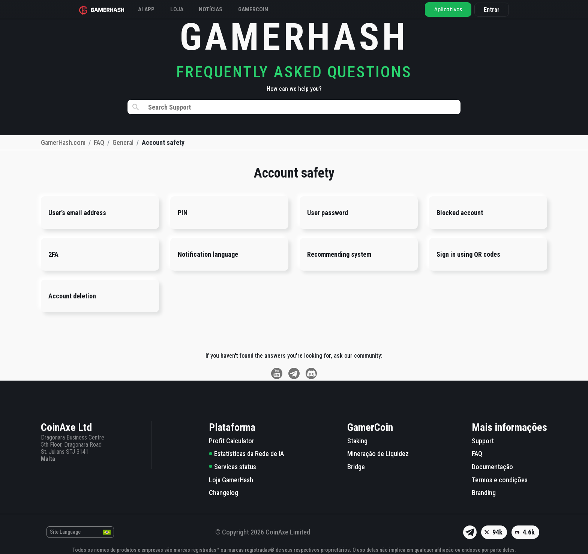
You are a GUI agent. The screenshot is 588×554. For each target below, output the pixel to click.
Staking (357, 441)
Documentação (492, 467)
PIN (183, 213)
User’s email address (77, 213)
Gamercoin (268, 9)
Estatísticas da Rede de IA (246, 454)
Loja (185, 9)
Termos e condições (500, 480)
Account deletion (72, 296)
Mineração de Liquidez (378, 454)
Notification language (208, 254)
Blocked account (459, 213)
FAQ (477, 454)
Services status (232, 467)
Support (483, 441)
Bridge (356, 467)
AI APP (152, 9)
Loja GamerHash (231, 480)
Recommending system (339, 254)
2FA (53, 254)
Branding (484, 493)
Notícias (222, 9)
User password (327, 213)
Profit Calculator (231, 441)
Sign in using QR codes (468, 254)
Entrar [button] (487, 9)
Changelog (223, 493)
